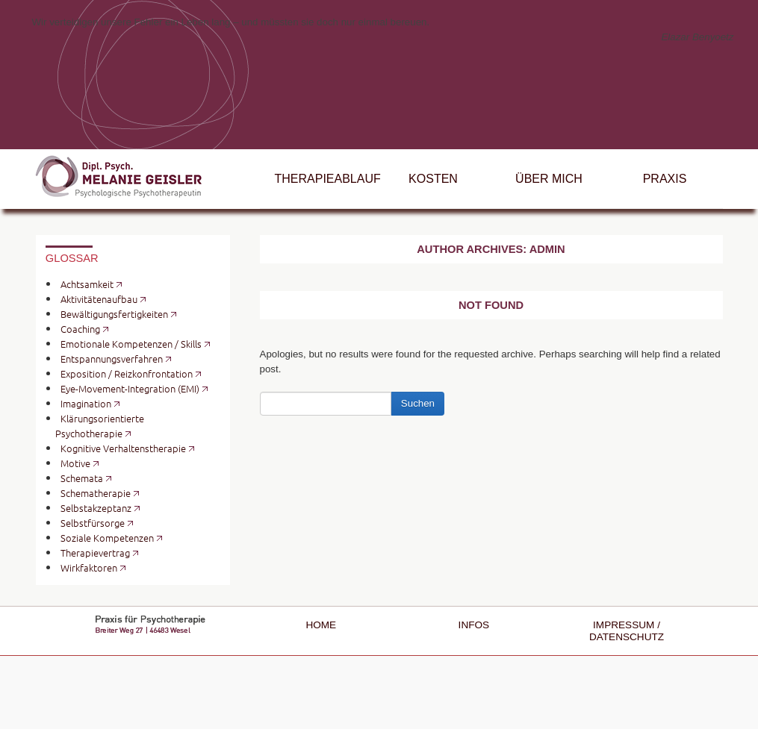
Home (320, 625)
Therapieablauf (325, 178)
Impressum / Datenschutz (626, 630)
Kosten (433, 178)
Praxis (665, 178)
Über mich (549, 178)
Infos (474, 625)
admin (547, 249)
